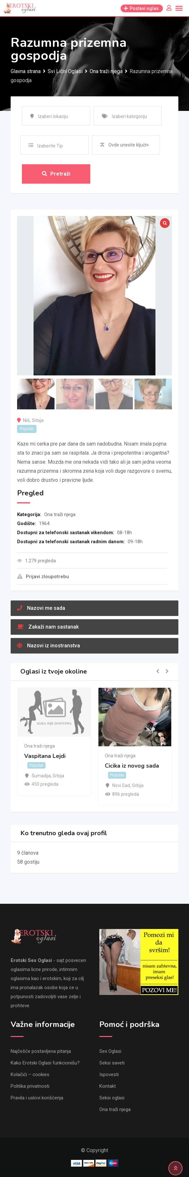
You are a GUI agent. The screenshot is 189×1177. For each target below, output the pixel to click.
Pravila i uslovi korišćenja (37, 1098)
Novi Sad (121, 785)
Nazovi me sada (41, 608)
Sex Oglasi (110, 1051)
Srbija (38, 420)
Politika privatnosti (30, 1086)
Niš (26, 420)
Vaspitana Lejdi (44, 756)
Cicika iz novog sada (132, 766)
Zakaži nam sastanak (48, 627)
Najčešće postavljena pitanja (41, 1051)
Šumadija (41, 775)
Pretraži (56, 174)
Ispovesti (109, 1074)
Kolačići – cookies (30, 1074)
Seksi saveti (111, 1063)
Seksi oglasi (111, 1098)
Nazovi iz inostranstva (48, 645)
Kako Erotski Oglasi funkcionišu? (45, 1063)
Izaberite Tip (50, 145)
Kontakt (107, 1086)
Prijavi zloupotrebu (43, 576)
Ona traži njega (59, 514)
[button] (157, 671)
